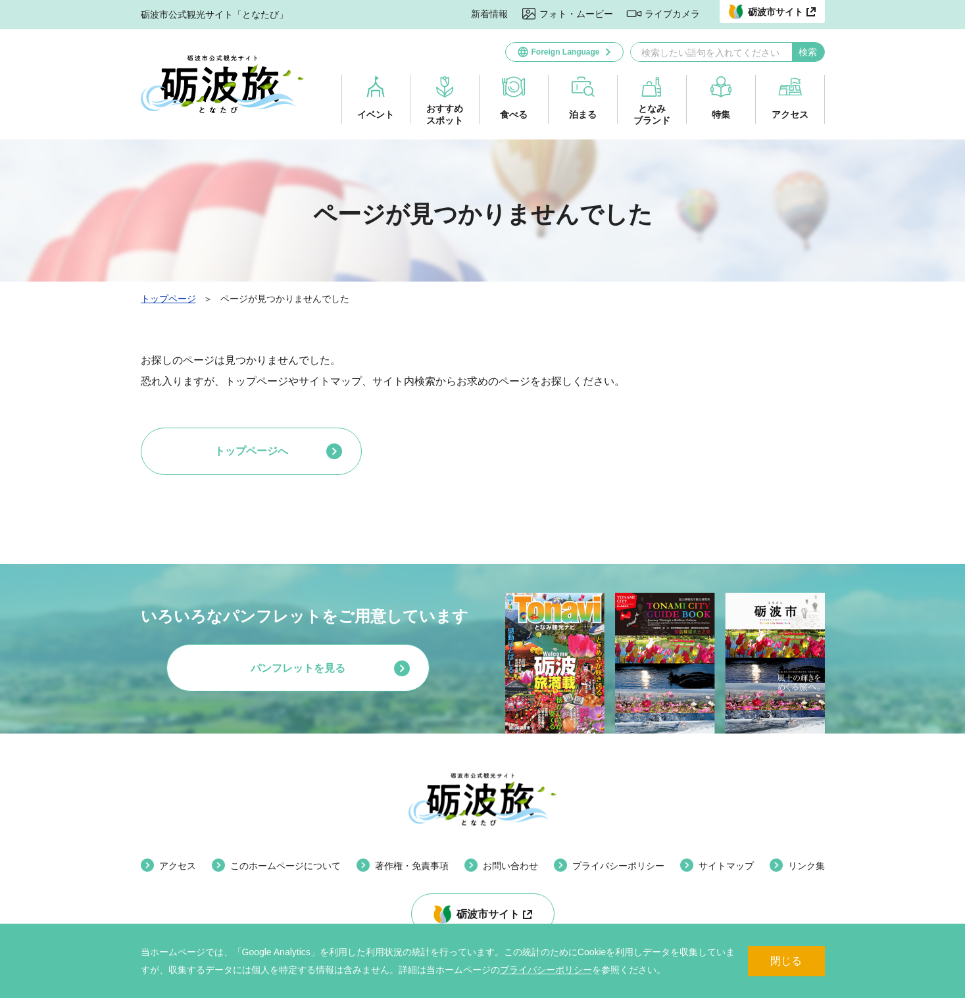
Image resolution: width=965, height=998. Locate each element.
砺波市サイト (488, 914)
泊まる (583, 114)
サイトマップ (726, 866)
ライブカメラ (672, 14)
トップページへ (251, 451)
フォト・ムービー (576, 14)
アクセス (790, 114)
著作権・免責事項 (412, 866)
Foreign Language (565, 52)
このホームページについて (285, 866)
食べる (514, 114)
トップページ (168, 298)
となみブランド (651, 114)
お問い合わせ (510, 866)
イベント (375, 114)
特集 (721, 114)
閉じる (786, 960)
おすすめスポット (444, 114)
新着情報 (489, 14)
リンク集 (806, 866)
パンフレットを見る (298, 668)
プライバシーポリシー (546, 969)
